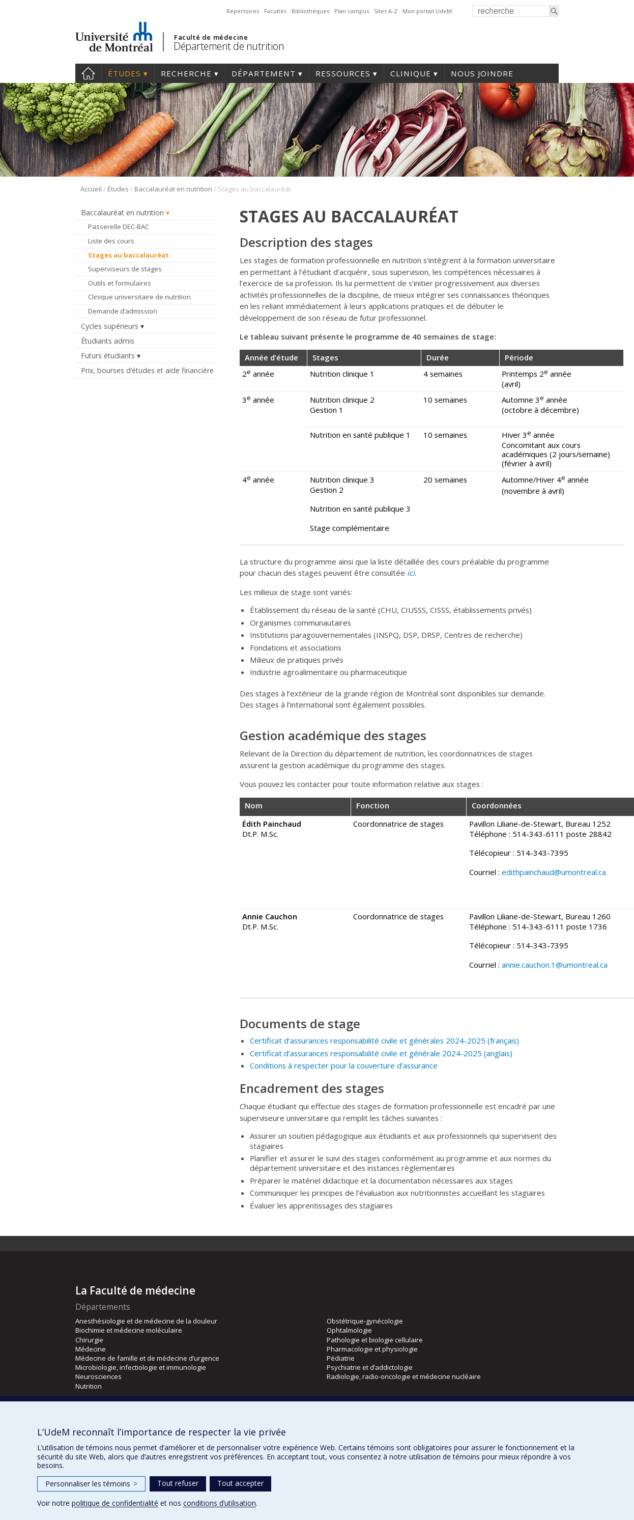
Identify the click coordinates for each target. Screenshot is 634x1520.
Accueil (88, 73)
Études (124, 73)
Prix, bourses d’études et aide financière (147, 370)
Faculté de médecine (211, 37)
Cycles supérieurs (109, 326)
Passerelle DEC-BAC (118, 226)
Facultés (275, 11)
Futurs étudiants (108, 355)
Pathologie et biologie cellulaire (375, 1339)
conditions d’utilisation (219, 1503)
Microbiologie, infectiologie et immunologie (140, 1367)
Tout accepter (240, 1483)
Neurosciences (98, 1376)
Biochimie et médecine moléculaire (128, 1330)
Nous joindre (482, 73)
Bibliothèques (310, 11)
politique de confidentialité (115, 1503)
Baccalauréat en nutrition (173, 188)
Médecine (90, 1349)
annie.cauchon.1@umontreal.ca (555, 965)
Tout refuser (177, 1483)
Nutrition (88, 1386)
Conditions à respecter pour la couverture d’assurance (344, 1065)
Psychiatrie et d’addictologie (370, 1367)
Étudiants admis (107, 341)
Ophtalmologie (349, 1330)
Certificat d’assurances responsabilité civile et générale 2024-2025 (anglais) (381, 1053)
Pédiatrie (341, 1358)
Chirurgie (89, 1339)
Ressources (342, 73)
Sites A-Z (385, 11)
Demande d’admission (122, 311)
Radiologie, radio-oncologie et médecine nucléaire (404, 1376)
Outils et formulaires (119, 283)
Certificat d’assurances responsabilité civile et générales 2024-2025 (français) (384, 1040)
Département (264, 73)
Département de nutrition (229, 46)
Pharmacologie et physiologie (372, 1349)
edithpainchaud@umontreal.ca (554, 872)
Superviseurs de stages (125, 268)
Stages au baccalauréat (128, 255)
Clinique (410, 73)
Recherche (186, 73)
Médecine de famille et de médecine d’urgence (147, 1358)
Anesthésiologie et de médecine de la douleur (146, 1321)
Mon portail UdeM (427, 11)
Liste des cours (111, 240)
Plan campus (351, 11)
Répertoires (242, 11)
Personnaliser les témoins (91, 1483)
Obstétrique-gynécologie (365, 1321)
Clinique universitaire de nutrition (139, 296)
